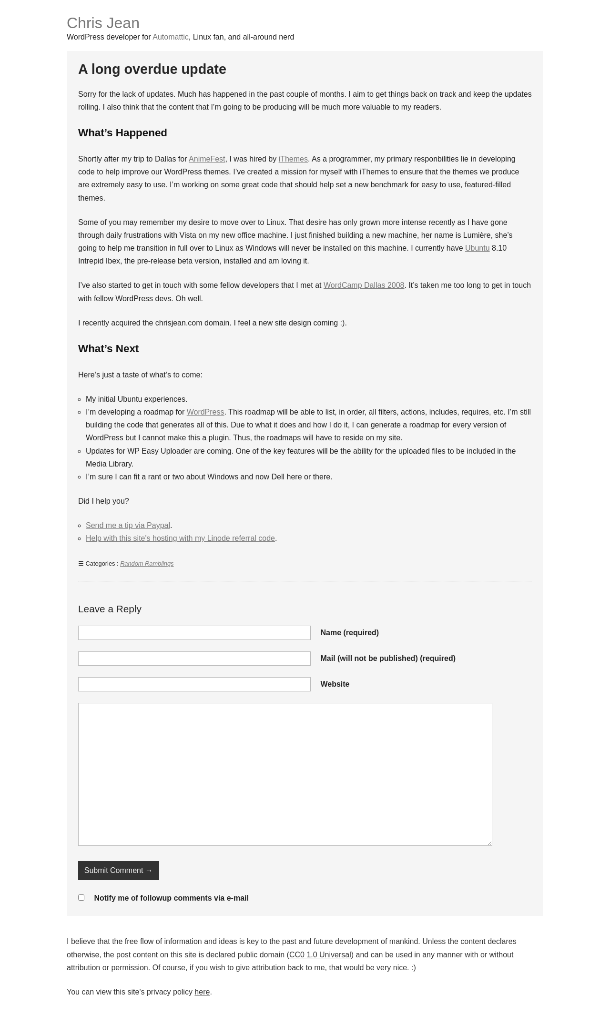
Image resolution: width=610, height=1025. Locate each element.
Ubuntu (477, 248)
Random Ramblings (146, 563)
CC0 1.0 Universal (320, 955)
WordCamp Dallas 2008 (364, 285)
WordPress (205, 412)
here (202, 992)
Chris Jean (103, 22)
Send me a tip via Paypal (128, 525)
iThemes (293, 159)
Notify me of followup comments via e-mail (171, 898)
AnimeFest (207, 159)
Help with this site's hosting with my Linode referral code (180, 538)
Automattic (170, 37)
